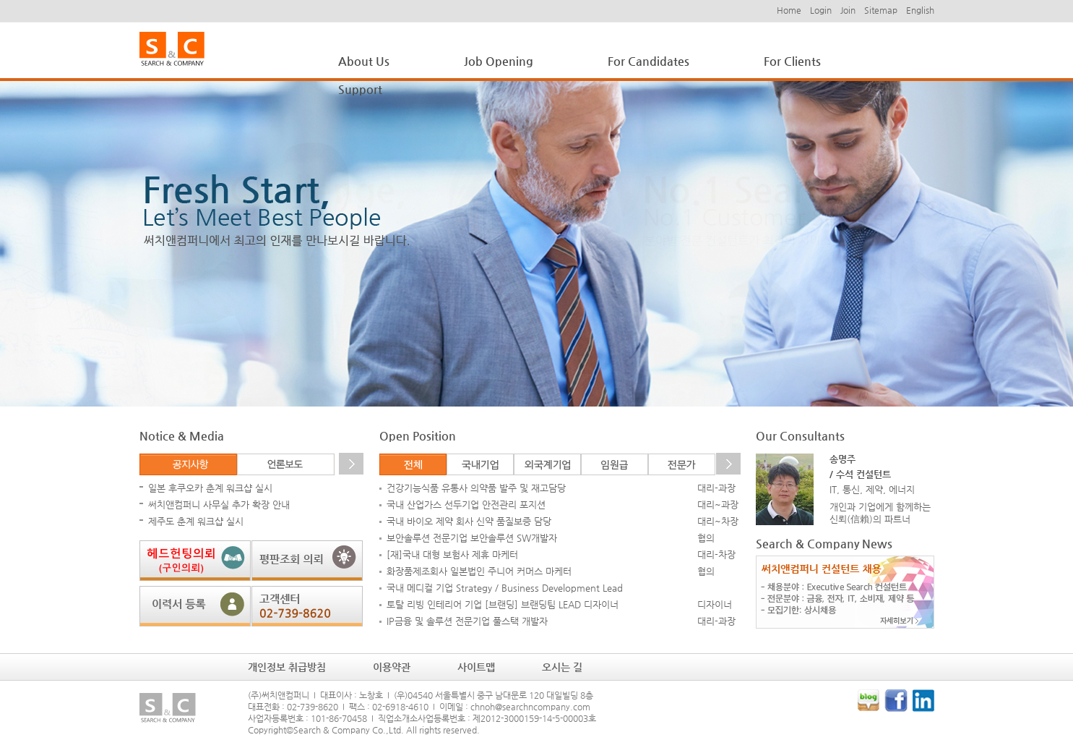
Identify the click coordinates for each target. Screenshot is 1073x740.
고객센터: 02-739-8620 (307, 606)
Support (360, 89)
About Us (363, 61)
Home (789, 10)
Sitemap (880, 10)
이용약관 (391, 667)
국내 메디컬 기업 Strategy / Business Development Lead (505, 587)
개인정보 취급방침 (287, 667)
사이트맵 (476, 667)
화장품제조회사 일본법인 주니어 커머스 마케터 (479, 571)
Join (848, 10)
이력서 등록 (195, 606)
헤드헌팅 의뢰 (195, 560)
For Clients (792, 61)
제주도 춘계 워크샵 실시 (196, 521)
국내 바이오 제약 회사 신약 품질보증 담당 (469, 521)
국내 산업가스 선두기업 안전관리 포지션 (466, 504)
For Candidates (648, 61)
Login (821, 10)
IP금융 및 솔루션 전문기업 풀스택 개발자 (467, 621)
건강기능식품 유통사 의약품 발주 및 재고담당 (476, 487)
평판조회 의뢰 (307, 560)
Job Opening (498, 61)
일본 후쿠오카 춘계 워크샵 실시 (210, 487)
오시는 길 (562, 667)
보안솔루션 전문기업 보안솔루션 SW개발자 (472, 537)
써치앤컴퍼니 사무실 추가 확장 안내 (219, 504)
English (920, 10)
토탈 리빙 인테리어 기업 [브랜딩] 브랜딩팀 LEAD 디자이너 (503, 604)
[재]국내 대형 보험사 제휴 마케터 (452, 554)
